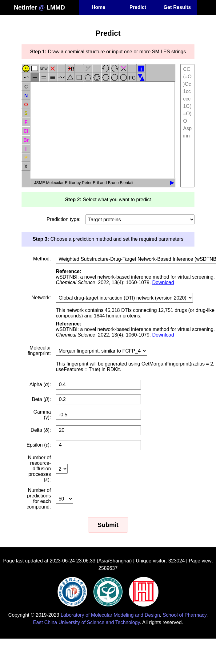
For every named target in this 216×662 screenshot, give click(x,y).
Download (163, 282)
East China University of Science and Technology (86, 622)
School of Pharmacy (184, 615)
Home (98, 7)
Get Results (177, 7)
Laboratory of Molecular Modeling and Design (110, 615)
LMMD (55, 7)
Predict (138, 7)
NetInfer (25, 7)
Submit (108, 524)
